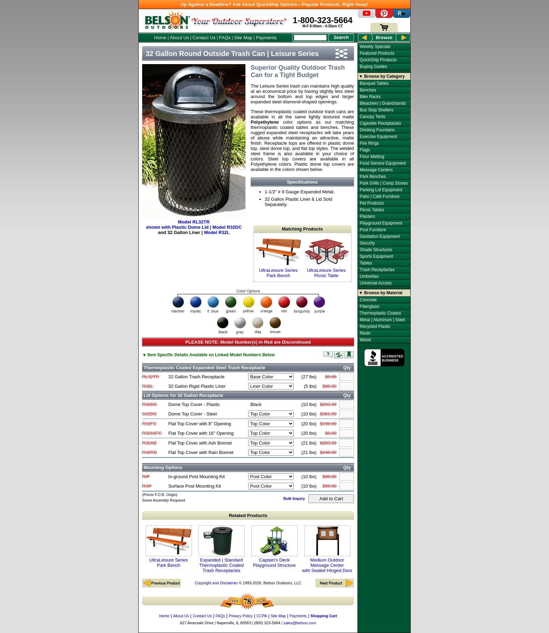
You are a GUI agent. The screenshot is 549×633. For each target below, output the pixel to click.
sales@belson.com (300, 623)
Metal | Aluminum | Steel (382, 319)
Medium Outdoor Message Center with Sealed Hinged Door (327, 549)
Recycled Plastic (375, 326)
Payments (266, 37)
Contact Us (204, 37)
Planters (367, 216)
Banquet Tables (374, 83)
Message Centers (376, 169)
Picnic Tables (372, 209)
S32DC (149, 414)
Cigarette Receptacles (380, 123)
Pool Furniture (373, 229)
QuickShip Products (378, 59)
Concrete (368, 299)
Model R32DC (227, 227)
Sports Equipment (376, 256)
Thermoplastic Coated (380, 313)
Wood (365, 339)
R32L (147, 386)
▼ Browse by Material (381, 292)
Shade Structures (376, 249)
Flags (365, 149)
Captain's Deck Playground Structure (274, 546)
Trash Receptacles (377, 269)
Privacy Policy (241, 616)
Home (160, 37)
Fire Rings (369, 143)
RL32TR (150, 376)
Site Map (243, 37)
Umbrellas (369, 276)
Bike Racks (370, 96)
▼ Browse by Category (382, 76)
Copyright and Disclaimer (216, 583)
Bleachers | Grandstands (383, 103)
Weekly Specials (375, 46)
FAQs (224, 37)
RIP (146, 476)
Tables (366, 263)
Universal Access (375, 283)
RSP (147, 486)
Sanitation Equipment (379, 236)
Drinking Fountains (377, 130)
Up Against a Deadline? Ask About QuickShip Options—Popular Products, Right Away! (274, 4)
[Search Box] (310, 38)
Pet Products (372, 203)
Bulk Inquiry (294, 498)
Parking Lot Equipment (381, 189)
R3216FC (152, 433)
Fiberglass (369, 306)
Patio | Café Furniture (379, 196)
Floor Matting (372, 156)
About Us (179, 37)
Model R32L (217, 232)
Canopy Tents (372, 116)
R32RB (149, 452)
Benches (368, 90)
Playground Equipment (381, 223)
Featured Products (377, 53)
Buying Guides (373, 66)
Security (367, 243)
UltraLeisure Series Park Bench (278, 257)
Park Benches (373, 176)
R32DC (149, 404)
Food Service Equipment (382, 163)
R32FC (149, 423)
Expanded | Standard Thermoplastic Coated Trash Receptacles (222, 549)
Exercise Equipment (378, 136)
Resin (365, 333)
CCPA (262, 616)
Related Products (248, 515)
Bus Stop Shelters (376, 110)
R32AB (149, 443)
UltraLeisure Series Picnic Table (326, 257)
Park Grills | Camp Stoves (384, 183)
